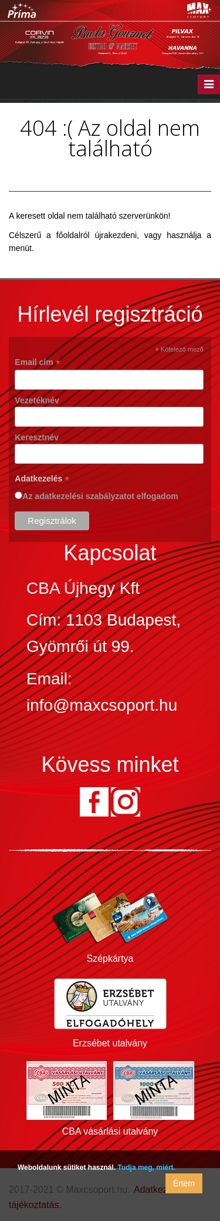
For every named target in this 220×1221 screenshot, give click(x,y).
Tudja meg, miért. (146, 1167)
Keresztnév (37, 437)
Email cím (37, 362)
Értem (184, 1183)
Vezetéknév (37, 400)
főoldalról (73, 235)
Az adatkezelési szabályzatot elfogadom (100, 496)
